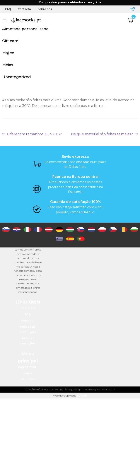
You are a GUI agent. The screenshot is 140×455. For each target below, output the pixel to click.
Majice (8, 53)
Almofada (28, 379)
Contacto (24, 9)
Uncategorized (16, 77)
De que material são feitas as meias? (102, 134)
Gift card (10, 41)
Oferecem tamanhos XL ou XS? (34, 134)
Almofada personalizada (25, 29)
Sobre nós (45, 9)
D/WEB (82, 395)
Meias (7, 65)
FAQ (8, 9)
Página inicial (28, 367)
